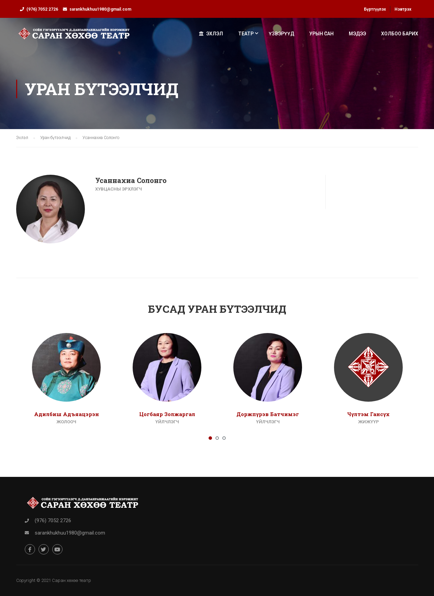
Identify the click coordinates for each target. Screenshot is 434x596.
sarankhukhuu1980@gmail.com (100, 9)
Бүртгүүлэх (375, 9)
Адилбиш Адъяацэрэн (66, 414)
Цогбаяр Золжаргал (167, 414)
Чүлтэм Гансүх (368, 414)
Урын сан (321, 33)
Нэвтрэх (402, 9)
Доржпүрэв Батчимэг (267, 414)
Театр (246, 33)
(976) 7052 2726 (42, 9)
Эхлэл (211, 33)
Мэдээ (357, 33)
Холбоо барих (399, 33)
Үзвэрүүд (281, 33)
